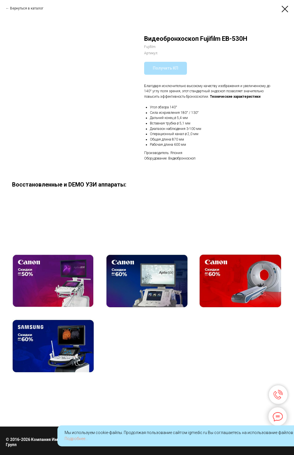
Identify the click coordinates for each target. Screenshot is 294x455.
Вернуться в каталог (26, 8)
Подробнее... (76, 438)
